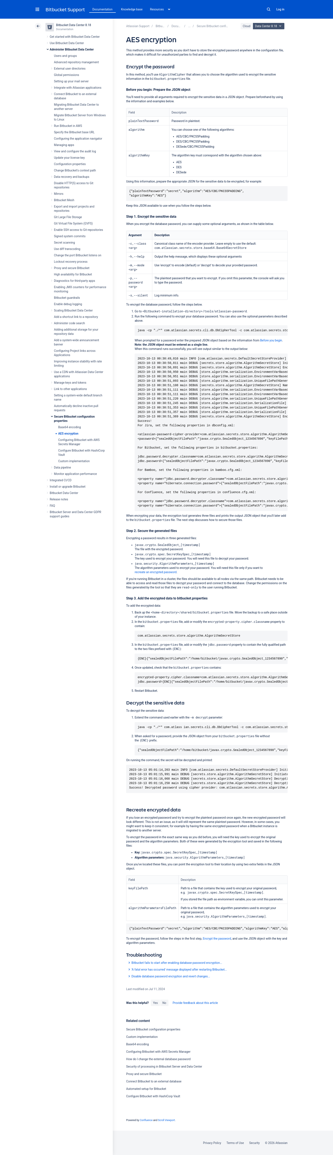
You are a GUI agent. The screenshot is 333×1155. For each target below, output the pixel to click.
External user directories (70, 68)
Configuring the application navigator (78, 138)
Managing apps (64, 145)
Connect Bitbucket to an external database (153, 1081)
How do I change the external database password (158, 1059)
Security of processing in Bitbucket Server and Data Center (164, 1066)
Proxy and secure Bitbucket (71, 268)
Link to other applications (70, 389)
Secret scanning (64, 242)
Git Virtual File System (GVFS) (73, 223)
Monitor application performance (75, 474)
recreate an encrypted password (155, 572)
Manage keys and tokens (70, 382)
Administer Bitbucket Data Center (72, 49)
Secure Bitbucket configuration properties (153, 1029)
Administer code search (69, 323)
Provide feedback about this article (195, 1003)
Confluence (146, 1120)
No (164, 1003)
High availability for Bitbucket (73, 274)
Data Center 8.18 (269, 26)
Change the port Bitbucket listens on (77, 255)
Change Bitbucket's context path (75, 170)
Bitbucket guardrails (67, 297)
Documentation (102, 9)
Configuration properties (70, 164)
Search (268, 9)
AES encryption (68, 433)
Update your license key (69, 157)
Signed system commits (70, 236)
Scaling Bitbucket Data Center (73, 310)
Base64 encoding (69, 427)
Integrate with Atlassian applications (77, 87)
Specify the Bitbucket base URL (74, 132)
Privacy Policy (212, 1143)
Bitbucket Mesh (64, 200)
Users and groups (65, 56)
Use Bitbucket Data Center (67, 43)
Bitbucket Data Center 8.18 (73, 25)
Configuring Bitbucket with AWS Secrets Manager (158, 1051)
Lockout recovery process (70, 261)
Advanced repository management (76, 62)
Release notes (59, 499)
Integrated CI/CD (61, 480)
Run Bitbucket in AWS (68, 126)
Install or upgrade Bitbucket (67, 486)
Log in (280, 9)
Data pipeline (62, 467)
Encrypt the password (217, 938)
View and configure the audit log (75, 151)
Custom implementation (74, 461)
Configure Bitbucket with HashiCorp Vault (153, 1096)
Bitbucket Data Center (64, 493)
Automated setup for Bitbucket (146, 1088)
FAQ (52, 505)
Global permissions (66, 75)
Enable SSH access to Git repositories (78, 230)
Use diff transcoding (67, 249)
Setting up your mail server (71, 81)
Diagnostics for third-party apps (74, 280)
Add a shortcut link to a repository (76, 317)
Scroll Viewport (166, 1120)
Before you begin (271, 340)
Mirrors (58, 193)
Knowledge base (132, 9)
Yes (155, 1003)
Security (254, 1143)
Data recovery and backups (71, 176)
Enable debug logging (68, 304)
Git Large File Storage (68, 217)
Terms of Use (235, 1143)
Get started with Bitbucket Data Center (75, 36)
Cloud (246, 26)
